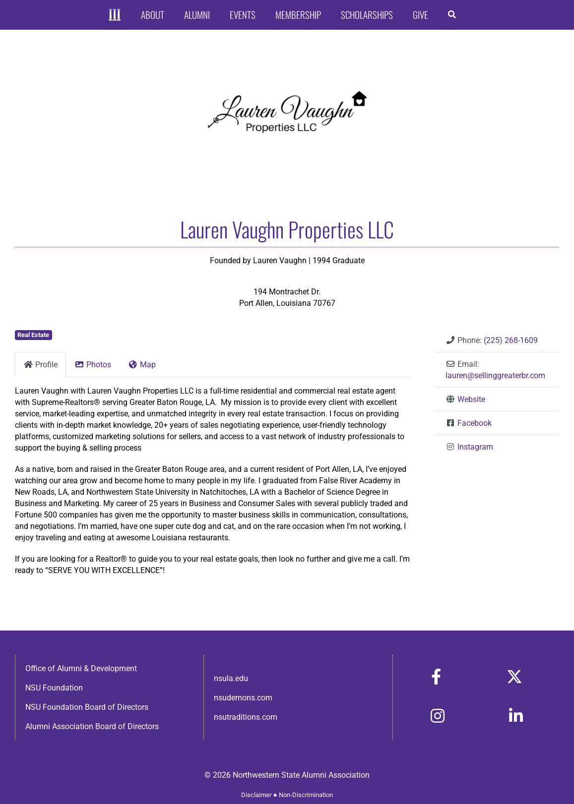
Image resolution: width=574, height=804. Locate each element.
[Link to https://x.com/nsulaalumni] (514, 677)
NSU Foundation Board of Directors (86, 707)
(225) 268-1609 (511, 340)
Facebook (474, 423)
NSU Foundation (54, 687)
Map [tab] (142, 364)
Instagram (475, 447)
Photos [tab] (92, 364)
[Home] (115, 15)
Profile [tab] (40, 364)
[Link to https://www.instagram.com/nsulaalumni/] (438, 716)
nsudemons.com (243, 697)
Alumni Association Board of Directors (92, 726)
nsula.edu (231, 678)
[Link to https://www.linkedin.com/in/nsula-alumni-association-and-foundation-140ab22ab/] (516, 716)
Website (471, 399)
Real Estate (33, 335)
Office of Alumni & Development (81, 668)
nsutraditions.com (245, 717)
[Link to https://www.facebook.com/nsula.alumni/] (436, 677)
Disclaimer (256, 795)
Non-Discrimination (306, 795)
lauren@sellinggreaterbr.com (495, 375)
